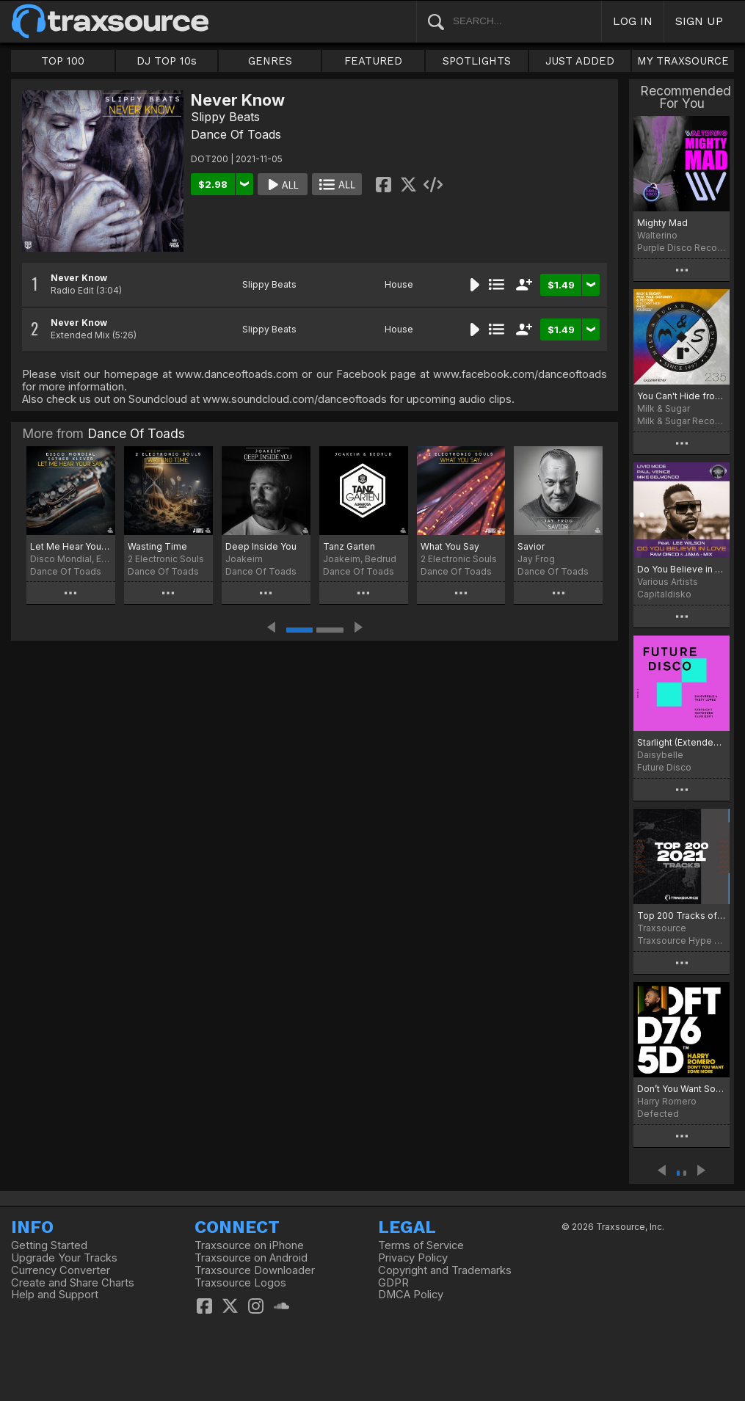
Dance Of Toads (236, 134)
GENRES (270, 61)
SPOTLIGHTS (477, 61)
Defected (658, 1113)
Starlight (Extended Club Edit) (681, 742)
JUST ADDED (579, 61)
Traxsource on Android (251, 1257)
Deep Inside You (261, 546)
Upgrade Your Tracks (64, 1257)
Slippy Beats (225, 116)
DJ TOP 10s (167, 61)
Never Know (79, 277)
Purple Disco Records (681, 247)
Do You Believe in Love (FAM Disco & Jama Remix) (681, 569)
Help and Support (54, 1294)
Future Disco (664, 767)
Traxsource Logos (240, 1282)
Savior (531, 546)
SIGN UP (699, 21)
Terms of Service (421, 1245)
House (399, 284)
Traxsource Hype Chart (681, 940)
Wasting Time (157, 546)
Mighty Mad (662, 222)
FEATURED (373, 61)
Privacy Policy (413, 1257)
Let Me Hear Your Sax (71, 546)
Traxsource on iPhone (249, 1245)
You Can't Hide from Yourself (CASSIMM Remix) (681, 395)
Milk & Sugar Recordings (681, 420)
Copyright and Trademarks (445, 1270)
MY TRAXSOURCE (683, 61)
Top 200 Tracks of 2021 (681, 915)
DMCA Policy (410, 1294)
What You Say (450, 546)
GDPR (393, 1282)
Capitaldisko (664, 594)
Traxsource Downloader (255, 1270)
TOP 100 (62, 61)
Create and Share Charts (72, 1282)
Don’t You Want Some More (681, 1088)
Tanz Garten (349, 546)
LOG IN (633, 21)
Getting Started (49, 1245)
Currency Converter (60, 1270)
